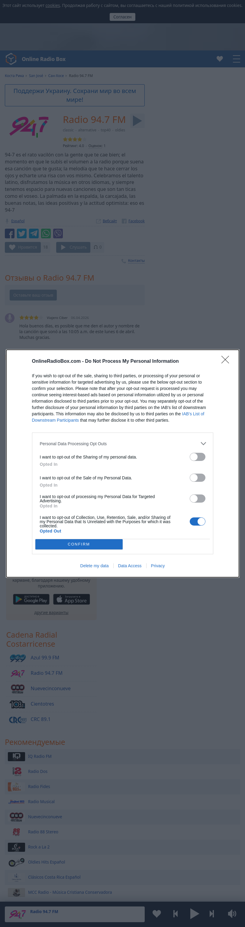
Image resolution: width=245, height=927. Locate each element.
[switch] (197, 457)
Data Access (130, 565)
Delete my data (94, 565)
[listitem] (122, 443)
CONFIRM (79, 544)
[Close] (227, 361)
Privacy (158, 565)
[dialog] (122, 463)
